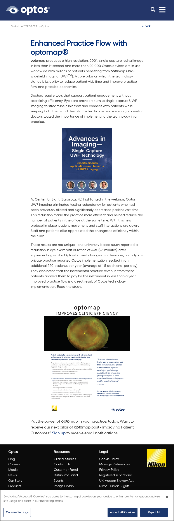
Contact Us (62, 464)
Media (12, 469)
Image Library (64, 486)
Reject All (154, 512)
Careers (14, 464)
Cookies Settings (17, 512)
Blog (11, 459)
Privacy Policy (109, 469)
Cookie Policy (109, 459)
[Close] (167, 497)
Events (59, 480)
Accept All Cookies (122, 512)
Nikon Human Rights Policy (114, 488)
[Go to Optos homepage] (28, 9)
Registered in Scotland (115, 475)
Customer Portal (66, 469)
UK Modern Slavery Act (116, 480)
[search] (153, 9)
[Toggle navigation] (162, 9)
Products (14, 486)
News (12, 475)
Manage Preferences (114, 464)
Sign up (59, 432)
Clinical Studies (65, 459)
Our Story (15, 480)
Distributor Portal (66, 475)
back (146, 25)
